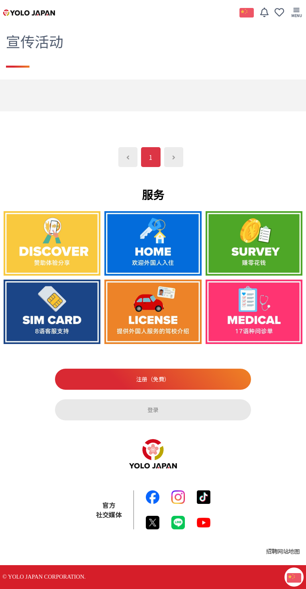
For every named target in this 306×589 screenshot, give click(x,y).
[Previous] (127, 157)
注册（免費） (153, 379)
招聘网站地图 (283, 551)
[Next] (173, 157)
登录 (153, 410)
